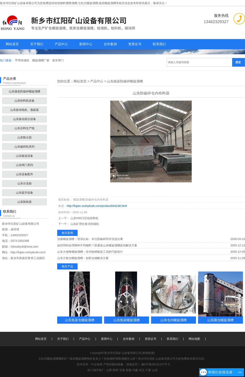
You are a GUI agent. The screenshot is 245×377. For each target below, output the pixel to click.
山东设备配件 (24, 174)
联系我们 (159, 44)
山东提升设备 (24, 192)
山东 (155, 370)
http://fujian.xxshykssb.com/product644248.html (97, 206)
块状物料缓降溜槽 (65, 3)
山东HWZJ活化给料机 (84, 218)
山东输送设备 (24, 155)
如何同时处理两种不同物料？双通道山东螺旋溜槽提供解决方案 (97, 245)
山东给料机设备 (24, 100)
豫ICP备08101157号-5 (155, 364)
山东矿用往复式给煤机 (84, 224)
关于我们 (36, 44)
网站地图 (194, 338)
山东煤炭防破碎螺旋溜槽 (24, 91)
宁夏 (148, 370)
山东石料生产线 (24, 128)
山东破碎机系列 (24, 146)
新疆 (128, 370)
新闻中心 (85, 44)
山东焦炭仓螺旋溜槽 (79, 320)
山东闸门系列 (24, 165)
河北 (142, 370)
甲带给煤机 (22, 60)
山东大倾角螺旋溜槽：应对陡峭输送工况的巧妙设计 (90, 251)
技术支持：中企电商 (89, 364)
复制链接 (148, 353)
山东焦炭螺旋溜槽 (127, 320)
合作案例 (110, 44)
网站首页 (12, 44)
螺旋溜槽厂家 (41, 60)
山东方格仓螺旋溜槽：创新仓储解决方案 (83, 258)
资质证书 (134, 44)
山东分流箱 (24, 183)
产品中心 (61, 44)
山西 (109, 370)
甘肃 (122, 370)
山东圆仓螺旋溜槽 (220, 320)
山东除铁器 (24, 201)
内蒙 (135, 370)
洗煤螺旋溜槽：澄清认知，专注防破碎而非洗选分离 (90, 239)
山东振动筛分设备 (24, 119)
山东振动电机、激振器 (24, 109)
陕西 (115, 370)
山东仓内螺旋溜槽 (173, 320)
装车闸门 (58, 60)
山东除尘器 (24, 137)
